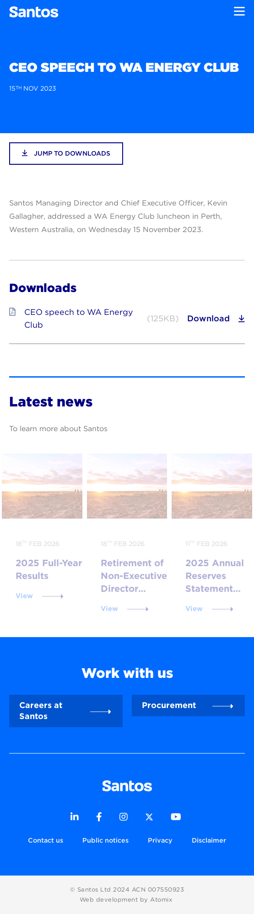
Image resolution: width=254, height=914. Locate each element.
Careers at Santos (40, 710)
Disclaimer (209, 840)
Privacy (160, 840)
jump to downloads (66, 153)
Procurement (169, 705)
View (24, 596)
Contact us (45, 840)
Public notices (105, 840)
